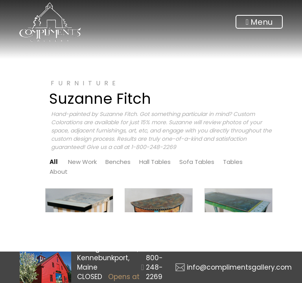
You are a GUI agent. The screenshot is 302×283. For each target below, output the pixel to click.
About (59, 171)
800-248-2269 (154, 267)
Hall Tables (155, 162)
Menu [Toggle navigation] (259, 22)
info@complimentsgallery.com (239, 267)
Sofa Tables (196, 162)
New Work (82, 162)
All (54, 162)
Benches (118, 162)
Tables (233, 162)
